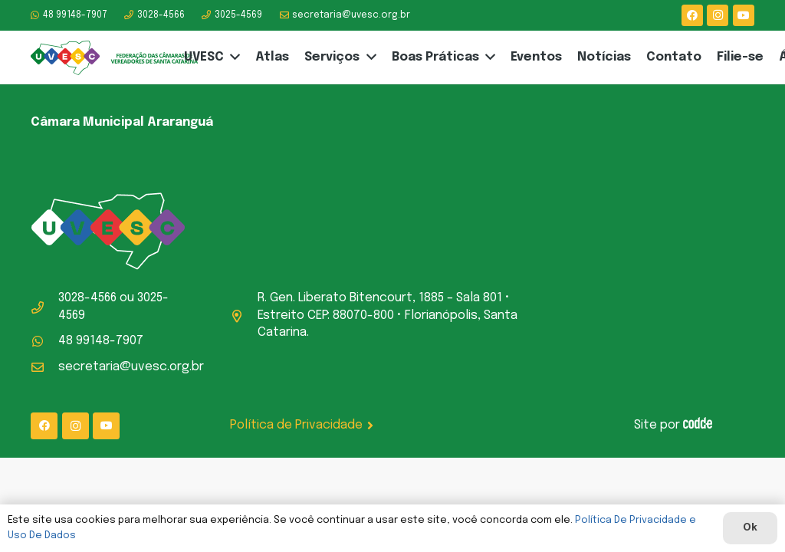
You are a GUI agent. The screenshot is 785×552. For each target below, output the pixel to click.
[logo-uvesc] (115, 58)
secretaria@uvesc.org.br (131, 366)
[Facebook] (692, 15)
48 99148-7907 (100, 340)
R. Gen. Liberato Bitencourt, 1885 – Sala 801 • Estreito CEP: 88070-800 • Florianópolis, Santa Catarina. (387, 315)
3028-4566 (87, 297)
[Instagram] (717, 15)
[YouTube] (743, 15)
